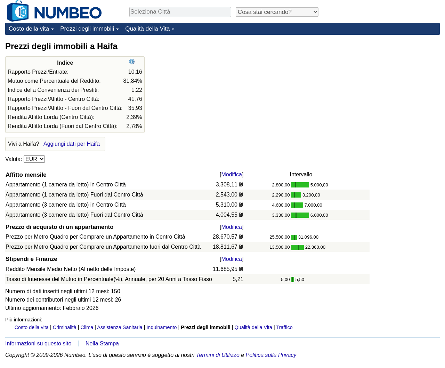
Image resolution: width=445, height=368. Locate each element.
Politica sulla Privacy (271, 355)
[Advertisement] (387, 84)
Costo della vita (29, 28)
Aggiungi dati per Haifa (71, 144)
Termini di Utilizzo (218, 355)
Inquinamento (161, 327)
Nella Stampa (102, 343)
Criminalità (64, 327)
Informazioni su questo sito (38, 343)
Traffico (284, 327)
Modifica (231, 174)
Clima (87, 327)
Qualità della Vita (147, 28)
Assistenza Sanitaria (119, 327)
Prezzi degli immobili (87, 28)
